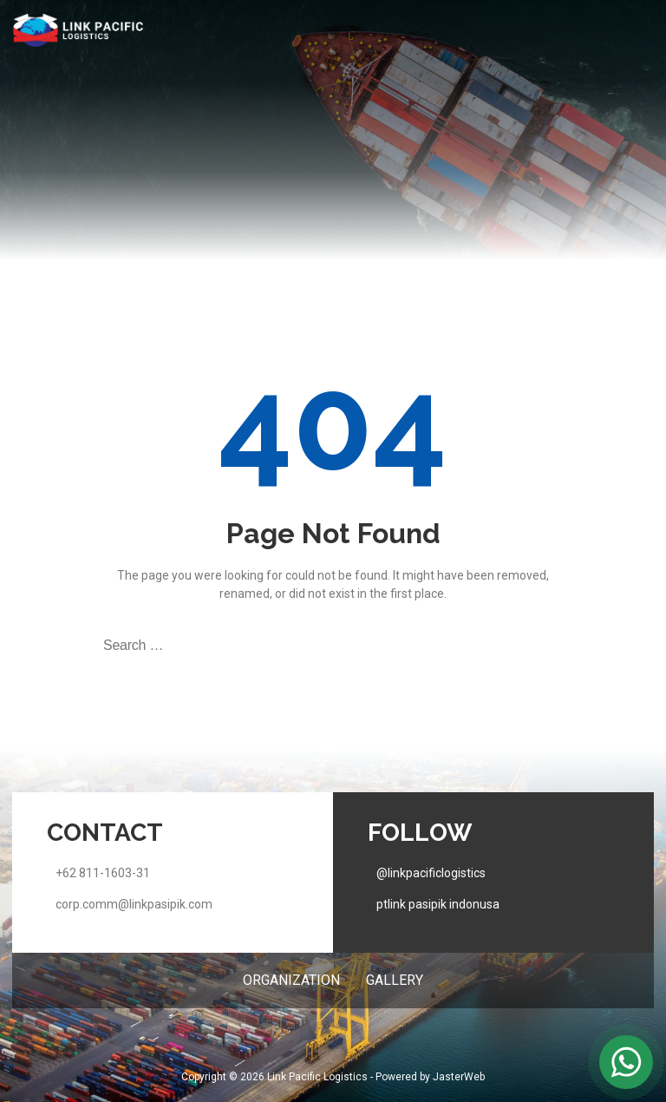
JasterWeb (459, 1077)
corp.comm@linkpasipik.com (134, 904)
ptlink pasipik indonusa (438, 904)
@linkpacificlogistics (431, 873)
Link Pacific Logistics (317, 1077)
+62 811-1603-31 (103, 873)
